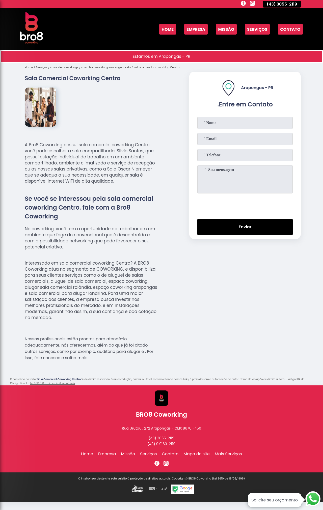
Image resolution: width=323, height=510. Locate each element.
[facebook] (243, 4)
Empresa (195, 29)
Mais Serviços (228, 454)
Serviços (257, 29)
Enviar (245, 227)
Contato (290, 29)
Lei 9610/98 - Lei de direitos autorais (52, 383)
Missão (226, 29)
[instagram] (252, 4)
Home (168, 29)
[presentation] (245, 205)
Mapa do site (196, 454)
